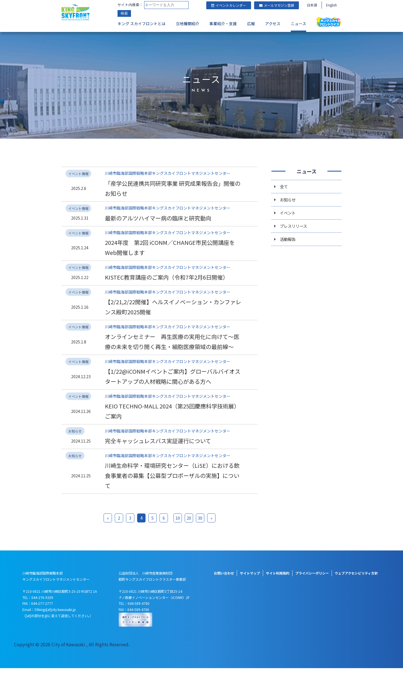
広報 (251, 24)
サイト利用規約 (277, 579)
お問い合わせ (224, 579)
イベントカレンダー (228, 5)
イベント (289, 212)
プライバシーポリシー (312, 579)
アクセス (272, 24)
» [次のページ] (211, 523)
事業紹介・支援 (223, 24)
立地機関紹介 (187, 24)
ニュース (298, 24)
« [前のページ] (108, 523)
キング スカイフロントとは (141, 24)
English (331, 5)
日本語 (312, 5)
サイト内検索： (130, 5)
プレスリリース (295, 226)
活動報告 (289, 240)
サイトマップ (250, 579)
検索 (124, 14)
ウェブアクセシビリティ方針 (356, 579)
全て (284, 184)
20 (188, 523)
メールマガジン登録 (276, 5)
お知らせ (289, 198)
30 (200, 523)
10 (177, 523)
